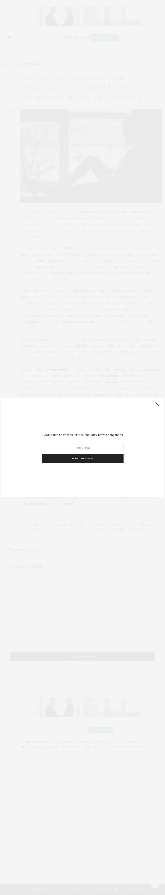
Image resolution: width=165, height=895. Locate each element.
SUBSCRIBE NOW (83, 458)
